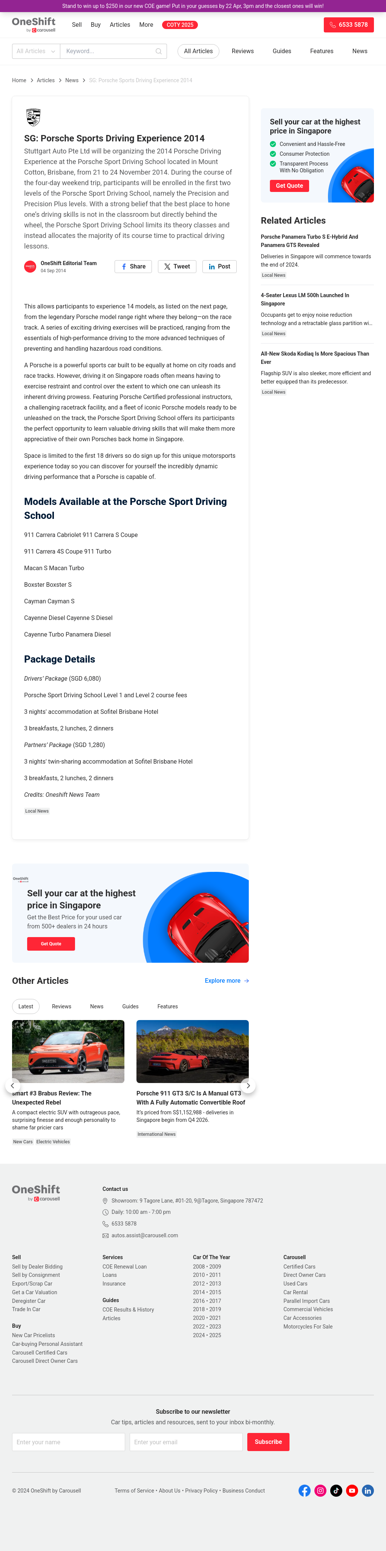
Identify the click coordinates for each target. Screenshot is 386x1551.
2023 (215, 1327)
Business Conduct (243, 1491)
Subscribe (268, 1441)
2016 (199, 1301)
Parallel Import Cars (306, 1301)
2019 (215, 1309)
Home (19, 80)
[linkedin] (219, 266)
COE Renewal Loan (125, 1267)
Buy (96, 24)
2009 (215, 1267)
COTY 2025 (180, 25)
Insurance (114, 1284)
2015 (215, 1292)
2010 (199, 1275)
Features (322, 51)
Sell (77, 24)
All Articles (37, 51)
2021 (215, 1318)
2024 (199, 1335)
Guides (282, 51)
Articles (120, 24)
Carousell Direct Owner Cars (45, 1361)
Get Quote (51, 944)
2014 (199, 1292)
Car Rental (295, 1292)
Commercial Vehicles (308, 1309)
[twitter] (177, 266)
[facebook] (133, 266)
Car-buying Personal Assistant (47, 1344)
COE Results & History (128, 1310)
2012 (199, 1284)
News (360, 51)
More (146, 24)
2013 (215, 1284)
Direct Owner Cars (304, 1275)
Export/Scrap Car (32, 1284)
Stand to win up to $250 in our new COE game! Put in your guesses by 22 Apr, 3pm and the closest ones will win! (192, 6)
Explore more (227, 980)
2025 (215, 1335)
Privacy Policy (201, 1491)
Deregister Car (29, 1301)
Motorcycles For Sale (308, 1327)
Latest (25, 1006)
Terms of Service (134, 1491)
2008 (199, 1267)
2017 (215, 1301)
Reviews (243, 51)
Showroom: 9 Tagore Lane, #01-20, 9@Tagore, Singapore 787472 (187, 1201)
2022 (199, 1327)
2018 (199, 1309)
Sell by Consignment (36, 1275)
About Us (170, 1491)
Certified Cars (299, 1267)
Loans (110, 1275)
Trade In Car (26, 1309)
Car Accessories (302, 1318)
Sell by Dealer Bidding (37, 1267)
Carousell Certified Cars (39, 1353)
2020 (199, 1318)
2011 (215, 1275)
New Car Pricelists (33, 1335)
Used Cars (295, 1284)
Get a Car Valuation (34, 1292)
